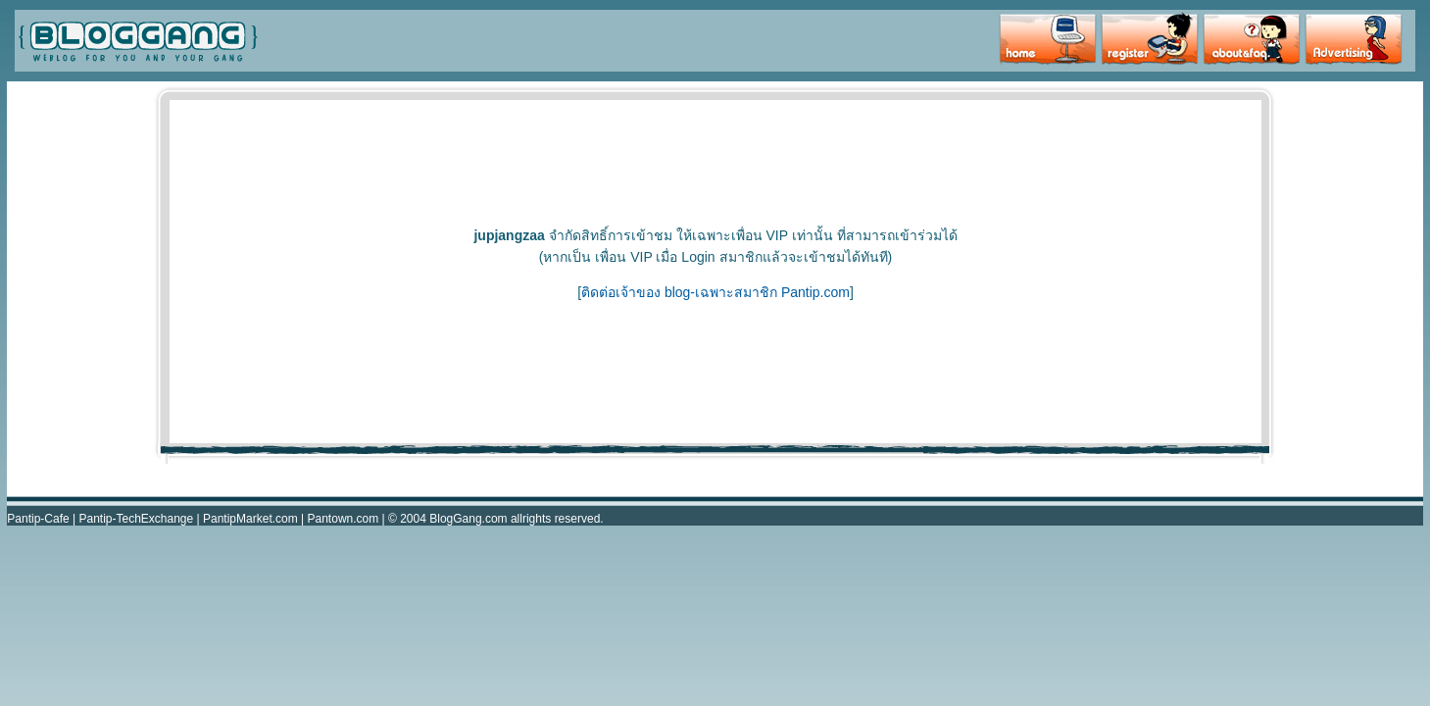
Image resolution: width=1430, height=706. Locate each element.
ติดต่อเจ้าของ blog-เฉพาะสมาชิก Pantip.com (715, 292)
